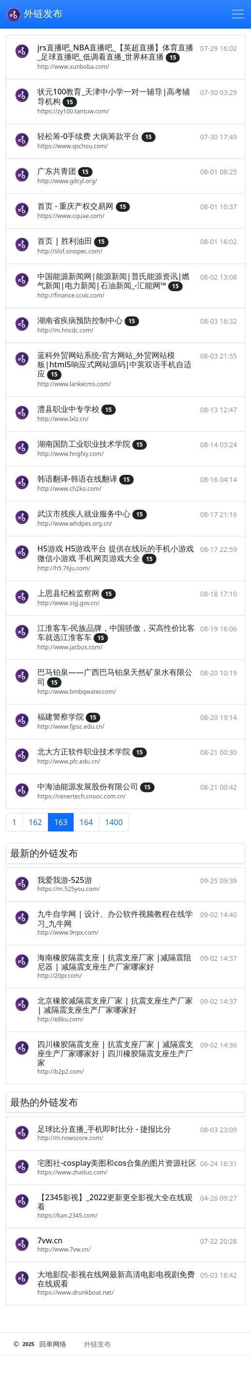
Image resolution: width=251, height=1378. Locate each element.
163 (60, 822)
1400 (114, 822)
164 (86, 822)
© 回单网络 (41, 1343)
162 (35, 822)
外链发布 (34, 14)
